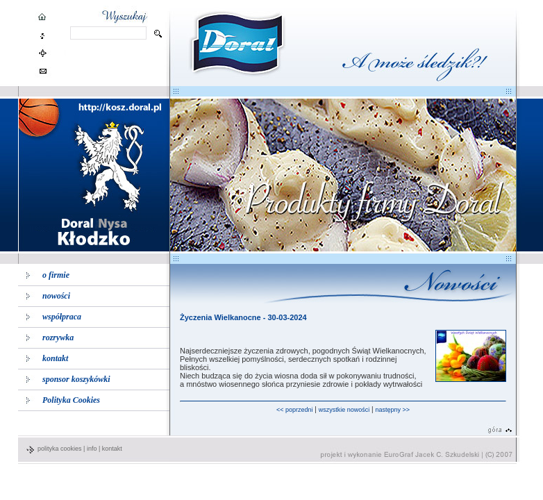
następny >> (392, 409)
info (92, 448)
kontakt (112, 448)
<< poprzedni (294, 409)
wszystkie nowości (344, 409)
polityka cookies (59, 448)
